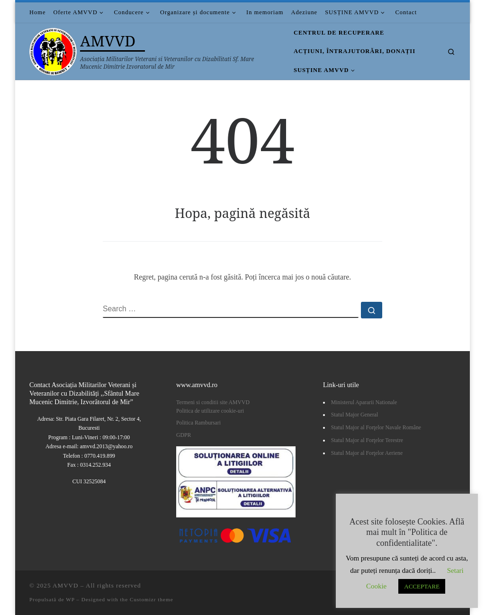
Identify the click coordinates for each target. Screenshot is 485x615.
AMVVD (66, 585)
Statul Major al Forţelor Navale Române (376, 427)
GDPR (183, 435)
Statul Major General (354, 414)
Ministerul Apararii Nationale (364, 402)
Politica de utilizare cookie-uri (210, 410)
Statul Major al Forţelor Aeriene (367, 453)
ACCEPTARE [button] (422, 586)
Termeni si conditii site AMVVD (213, 402)
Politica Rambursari (199, 422)
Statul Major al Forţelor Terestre (367, 440)
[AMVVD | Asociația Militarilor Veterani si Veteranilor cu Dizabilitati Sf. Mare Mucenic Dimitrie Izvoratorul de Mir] (53, 49)
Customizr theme (151, 599)
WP (70, 599)
